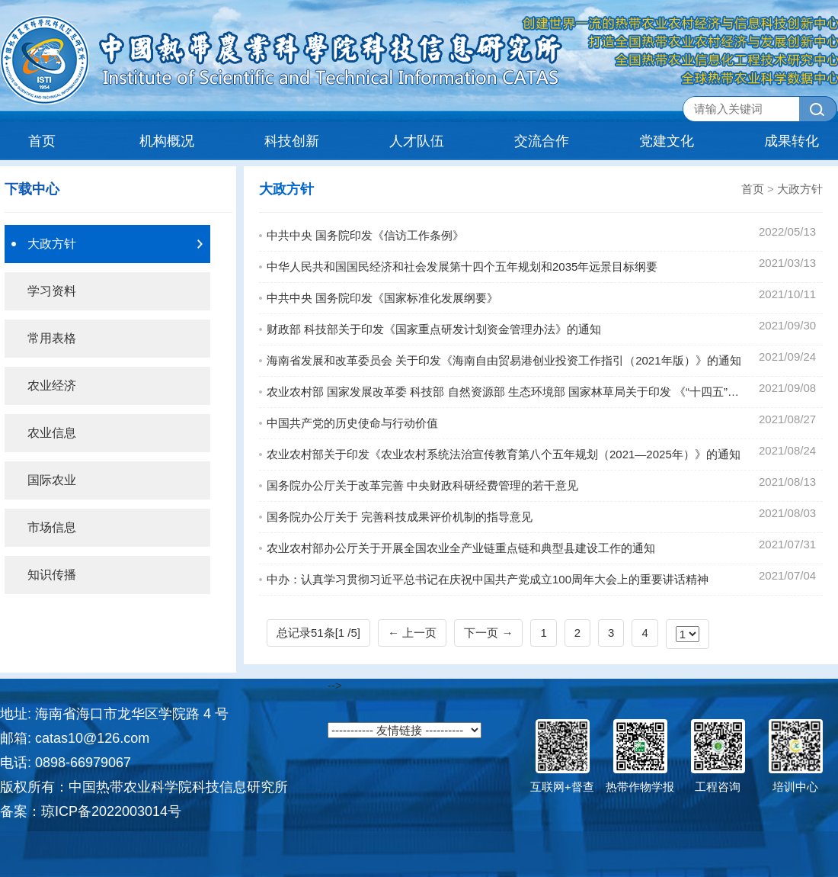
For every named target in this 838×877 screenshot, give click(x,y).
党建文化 (666, 141)
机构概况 (166, 141)
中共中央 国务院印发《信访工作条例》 (365, 235)
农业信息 (51, 432)
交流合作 (541, 141)
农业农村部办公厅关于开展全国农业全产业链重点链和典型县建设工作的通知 (461, 547)
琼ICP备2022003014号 (111, 811)
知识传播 (51, 574)
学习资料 (51, 290)
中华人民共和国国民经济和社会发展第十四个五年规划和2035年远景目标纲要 (462, 266)
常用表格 (51, 338)
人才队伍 (416, 141)
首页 (42, 141)
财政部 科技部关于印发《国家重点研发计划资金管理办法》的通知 (434, 329)
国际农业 (51, 480)
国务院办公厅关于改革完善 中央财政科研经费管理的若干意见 (422, 485)
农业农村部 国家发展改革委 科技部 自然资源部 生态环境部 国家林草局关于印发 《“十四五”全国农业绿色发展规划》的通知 (507, 391)
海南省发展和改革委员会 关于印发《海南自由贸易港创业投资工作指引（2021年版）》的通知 (504, 360)
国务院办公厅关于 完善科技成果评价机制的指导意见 (400, 516)
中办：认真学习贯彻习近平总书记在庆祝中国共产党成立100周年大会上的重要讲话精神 (487, 579)
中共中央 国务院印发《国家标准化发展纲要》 (382, 297)
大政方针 (51, 243)
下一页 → (488, 632)
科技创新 (291, 141)
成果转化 (791, 141)
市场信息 (51, 527)
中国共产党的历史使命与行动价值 (352, 422)
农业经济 (51, 385)
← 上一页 (412, 632)
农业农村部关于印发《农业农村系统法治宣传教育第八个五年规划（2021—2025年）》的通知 (503, 454)
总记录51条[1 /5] (318, 632)
